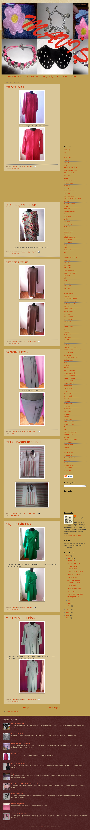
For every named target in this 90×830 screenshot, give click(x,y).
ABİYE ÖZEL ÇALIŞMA (74, 588)
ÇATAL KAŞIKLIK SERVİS (23, 442)
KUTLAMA (67, 345)
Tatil (65, 427)
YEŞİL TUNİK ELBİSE (20, 524)
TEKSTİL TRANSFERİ (70, 432)
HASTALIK (67, 283)
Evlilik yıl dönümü (69, 250)
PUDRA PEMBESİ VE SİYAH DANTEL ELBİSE (25, 784)
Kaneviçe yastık (68, 316)
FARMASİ (67, 255)
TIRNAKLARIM (68, 434)
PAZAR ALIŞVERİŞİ (70, 370)
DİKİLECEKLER (69, 216)
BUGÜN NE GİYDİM (70, 191)
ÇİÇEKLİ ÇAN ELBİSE (21, 205)
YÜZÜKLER (67, 470)
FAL (65, 252)
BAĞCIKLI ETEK (17, 352)
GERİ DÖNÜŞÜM (69, 270)
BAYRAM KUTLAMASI (70, 168)
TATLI (66, 429)
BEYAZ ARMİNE (69, 173)
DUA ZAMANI (68, 234)
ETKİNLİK (67, 247)
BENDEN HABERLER (70, 170)
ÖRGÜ (66, 363)
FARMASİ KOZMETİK (70, 257)
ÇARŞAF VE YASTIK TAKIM (72, 198)
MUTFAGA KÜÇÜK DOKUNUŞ (73, 350)
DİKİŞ (13, 433)
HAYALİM (67, 288)
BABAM (66, 163)
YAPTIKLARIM (68, 445)
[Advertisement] (32, 186)
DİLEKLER (67, 227)
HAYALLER (67, 291)
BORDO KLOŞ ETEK (17, 804)
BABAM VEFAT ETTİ (17, 794)
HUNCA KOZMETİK (70, 301)
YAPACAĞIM (68, 442)
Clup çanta (67, 193)
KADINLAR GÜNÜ (69, 309)
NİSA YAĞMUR (68, 352)
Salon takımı (67, 393)
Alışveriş (66, 155)
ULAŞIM (66, 437)
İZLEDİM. (67, 306)
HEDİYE (66, 296)
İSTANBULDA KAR (69, 304)
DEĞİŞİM (67, 209)
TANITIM (66, 416)
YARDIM (66, 447)
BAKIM (66, 165)
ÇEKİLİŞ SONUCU (69, 204)
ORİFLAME (67, 355)
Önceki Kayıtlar (54, 708)
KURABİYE (67, 339)
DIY (65, 214)
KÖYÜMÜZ (67, 334)
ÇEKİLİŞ (66, 201)
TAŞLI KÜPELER (69, 424)
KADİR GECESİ (69, 311)
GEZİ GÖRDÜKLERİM (70, 273)
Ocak (69, 606)
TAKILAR (67, 414)
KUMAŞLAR (67, 337)
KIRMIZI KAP (15, 87)
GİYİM (66, 278)
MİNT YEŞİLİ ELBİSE (20, 618)
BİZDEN (66, 178)
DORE (66, 229)
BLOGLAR (67, 186)
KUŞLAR (66, 342)
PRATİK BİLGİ (68, 386)
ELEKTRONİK (68, 242)
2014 (67, 609)
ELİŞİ (65, 245)
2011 (67, 618)
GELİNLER (67, 268)
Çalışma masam (69, 196)
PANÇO (66, 365)
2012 (67, 615)
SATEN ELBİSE (68, 396)
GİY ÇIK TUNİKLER (73, 585)
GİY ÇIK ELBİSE (17, 262)
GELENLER (67, 265)
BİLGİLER (67, 175)
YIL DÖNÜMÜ (68, 468)
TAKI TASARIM (68, 411)
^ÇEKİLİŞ (67, 150)
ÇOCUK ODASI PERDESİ (18, 814)
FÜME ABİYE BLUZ (17, 733)
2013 (65, 152)
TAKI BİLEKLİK (68, 409)
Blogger (41, 826)
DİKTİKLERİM (14, 76)
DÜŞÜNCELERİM (69, 237)
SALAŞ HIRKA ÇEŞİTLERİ (75, 594)
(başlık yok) (14, 774)
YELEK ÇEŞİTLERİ (73, 597)
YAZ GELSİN (68, 455)
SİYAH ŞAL (67, 406)
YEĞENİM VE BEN (69, 457)
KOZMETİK (67, 332)
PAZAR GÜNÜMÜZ (69, 375)
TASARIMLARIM (69, 422)
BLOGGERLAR (68, 183)
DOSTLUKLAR (68, 232)
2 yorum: (29, 166)
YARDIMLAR (68, 450)
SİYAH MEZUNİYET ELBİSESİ (20, 763)
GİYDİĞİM (67, 275)
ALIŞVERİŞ (48, 76)
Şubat (69, 603)
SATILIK (66, 398)
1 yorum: (29, 607)
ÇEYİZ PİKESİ (71, 591)
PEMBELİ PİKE (68, 380)
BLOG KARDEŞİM (69, 180)
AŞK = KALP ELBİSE (73, 580)
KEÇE (66, 324)
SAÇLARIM (67, 391)
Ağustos (70, 558)
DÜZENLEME (68, 239)
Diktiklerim (67, 221)
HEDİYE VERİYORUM (70, 298)
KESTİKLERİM (68, 327)
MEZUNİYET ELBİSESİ (71, 347)
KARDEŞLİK (67, 322)
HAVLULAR (67, 286)
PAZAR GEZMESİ (69, 373)
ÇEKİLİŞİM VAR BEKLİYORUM (20, 743)
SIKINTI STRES (69, 404)
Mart (69, 600)
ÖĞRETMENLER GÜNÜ (71, 357)
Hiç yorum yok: (31, 252)
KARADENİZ (68, 319)
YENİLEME (67, 463)
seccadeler (67, 401)
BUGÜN (66, 188)
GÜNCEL (67, 280)
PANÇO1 (66, 368)
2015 (67, 556)
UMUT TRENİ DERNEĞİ (71, 439)
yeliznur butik (68, 460)
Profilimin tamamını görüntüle (72, 535)
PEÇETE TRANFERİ (70, 378)
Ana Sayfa (25, 708)
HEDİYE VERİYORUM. (18, 723)
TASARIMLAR (32, 76)
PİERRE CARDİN (69, 383)
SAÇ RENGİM (68, 388)
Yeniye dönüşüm (69, 465)
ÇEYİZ (66, 206)
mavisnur (79, 516)
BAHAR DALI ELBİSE (73, 583)
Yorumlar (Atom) (13, 711)
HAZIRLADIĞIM (69, 293)
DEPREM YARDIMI (69, 211)
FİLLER (66, 263)
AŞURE (66, 160)
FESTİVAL (67, 260)
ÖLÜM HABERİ (68, 360)
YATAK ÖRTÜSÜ (69, 452)
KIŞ (65, 329)
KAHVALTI (67, 314)
